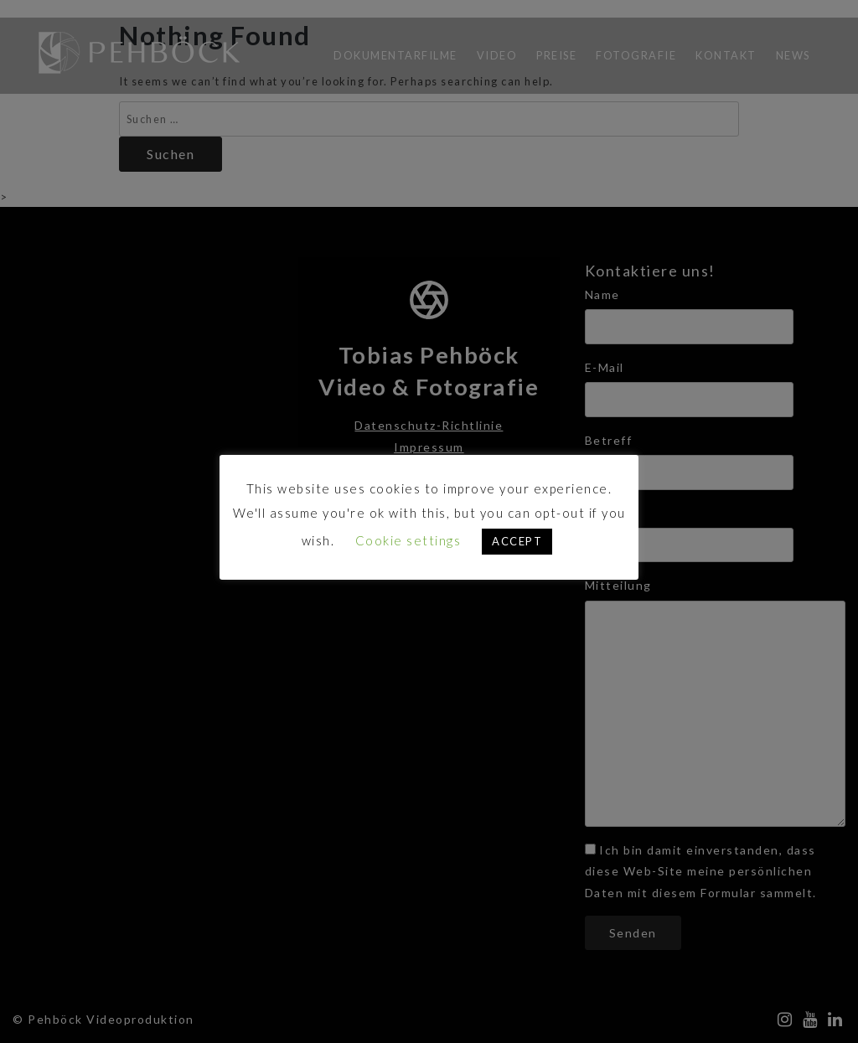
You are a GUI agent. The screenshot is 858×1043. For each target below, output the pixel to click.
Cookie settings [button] (408, 540)
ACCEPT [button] (517, 541)
